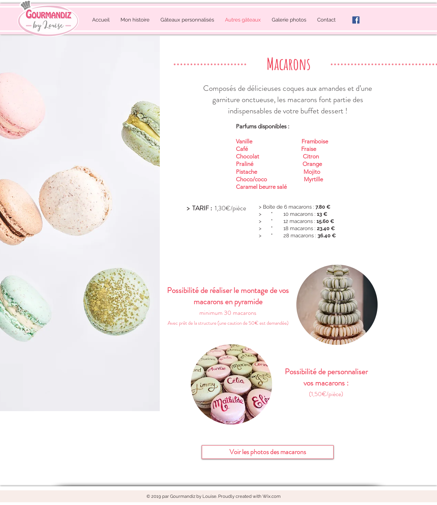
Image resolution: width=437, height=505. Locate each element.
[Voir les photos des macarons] (268, 452)
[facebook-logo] (356, 20)
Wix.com (272, 496)
